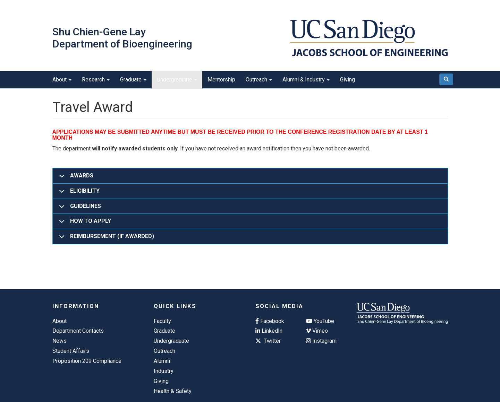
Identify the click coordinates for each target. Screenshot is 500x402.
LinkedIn (268, 330)
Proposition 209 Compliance (86, 361)
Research (96, 79)
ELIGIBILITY (78, 193)
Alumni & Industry (306, 79)
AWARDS (75, 178)
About (61, 79)
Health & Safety (173, 391)
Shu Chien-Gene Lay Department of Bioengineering (122, 38)
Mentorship (221, 79)
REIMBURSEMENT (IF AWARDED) (105, 238)
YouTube (320, 321)
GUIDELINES (79, 208)
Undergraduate (177, 79)
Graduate (133, 79)
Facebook (269, 321)
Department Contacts (78, 330)
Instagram (321, 341)
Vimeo (317, 330)
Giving (347, 79)
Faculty (162, 321)
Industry (163, 371)
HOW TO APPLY (84, 223)
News (59, 341)
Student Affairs (70, 351)
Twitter (268, 341)
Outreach (259, 79)
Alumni (162, 361)
